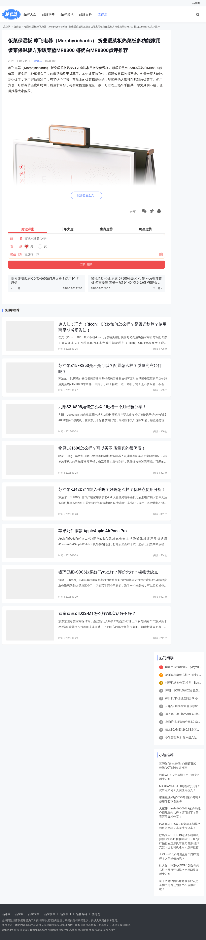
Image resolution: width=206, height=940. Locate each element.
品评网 (6, 914)
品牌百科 (85, 14)
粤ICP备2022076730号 (102, 929)
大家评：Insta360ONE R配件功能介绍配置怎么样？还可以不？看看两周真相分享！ (180, 812)
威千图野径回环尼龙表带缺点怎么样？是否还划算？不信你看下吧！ (179, 885)
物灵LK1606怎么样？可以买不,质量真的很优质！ (101, 448)
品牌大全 (30, 14)
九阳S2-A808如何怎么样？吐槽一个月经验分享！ (102, 406)
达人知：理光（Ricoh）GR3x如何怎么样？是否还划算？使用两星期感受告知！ (112, 327)
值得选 (102, 14)
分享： (134, 211)
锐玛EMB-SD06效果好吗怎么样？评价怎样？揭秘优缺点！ (110, 572)
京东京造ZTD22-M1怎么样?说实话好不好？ (97, 613)
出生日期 (16, 254)
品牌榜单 (48, 14)
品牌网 (196, 3)
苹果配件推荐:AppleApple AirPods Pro (92, 530)
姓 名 (16, 238)
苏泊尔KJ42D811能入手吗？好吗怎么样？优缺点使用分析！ (112, 489)
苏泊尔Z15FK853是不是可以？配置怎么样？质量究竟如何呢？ (110, 368)
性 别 (16, 246)
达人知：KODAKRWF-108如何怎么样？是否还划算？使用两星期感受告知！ (179, 869)
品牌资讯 (67, 14)
